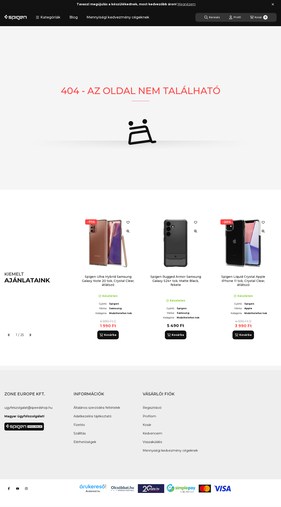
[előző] (8, 335)
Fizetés (79, 425)
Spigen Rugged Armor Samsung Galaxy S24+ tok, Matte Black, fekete (175, 281)
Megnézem (186, 4)
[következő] (30, 335)
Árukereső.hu (93, 491)
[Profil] (235, 17)
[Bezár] (273, 4)
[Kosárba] (108, 335)
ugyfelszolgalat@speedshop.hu (28, 408)
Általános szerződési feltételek (97, 408)
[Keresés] (212, 17)
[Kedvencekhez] (128, 222)
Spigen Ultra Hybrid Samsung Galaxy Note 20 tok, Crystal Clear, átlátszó (108, 281)
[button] (48, 17)
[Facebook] (8, 488)
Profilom (149, 416)
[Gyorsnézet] (128, 231)
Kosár (147, 425)
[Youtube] (17, 488)
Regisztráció (152, 408)
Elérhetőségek (85, 442)
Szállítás (80, 433)
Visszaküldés (152, 442)
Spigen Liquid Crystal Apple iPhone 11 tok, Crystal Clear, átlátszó (243, 281)
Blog (73, 17)
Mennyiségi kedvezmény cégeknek (117, 17)
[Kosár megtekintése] (259, 17)
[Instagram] (26, 488)
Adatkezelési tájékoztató (93, 416)
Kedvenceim (152, 433)
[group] (176, 277)
